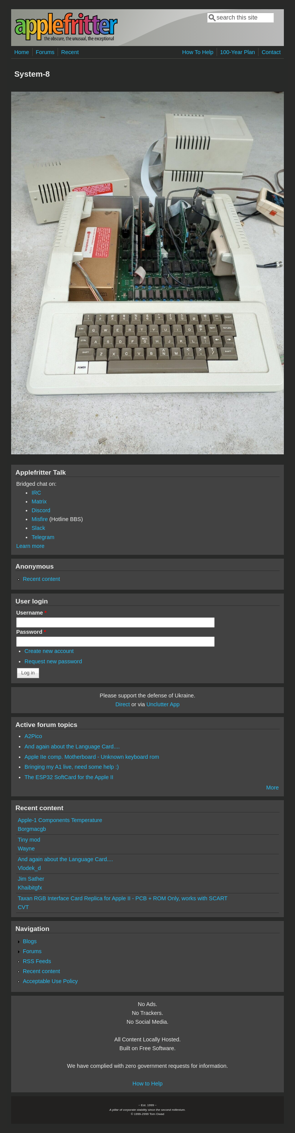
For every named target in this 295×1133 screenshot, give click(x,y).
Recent (70, 52)
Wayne (26, 848)
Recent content (41, 579)
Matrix (38, 501)
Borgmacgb (32, 829)
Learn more (30, 546)
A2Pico (33, 736)
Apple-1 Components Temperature (60, 820)
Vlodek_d (29, 868)
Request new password (53, 661)
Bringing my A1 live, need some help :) (72, 767)
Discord (40, 510)
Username (31, 613)
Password (31, 632)
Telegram (42, 537)
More (272, 787)
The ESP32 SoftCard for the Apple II (69, 777)
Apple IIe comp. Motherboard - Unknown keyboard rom (92, 757)
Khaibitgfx (30, 888)
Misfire (39, 519)
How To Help (197, 52)
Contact (271, 52)
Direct (122, 704)
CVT (23, 907)
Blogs (29, 941)
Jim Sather (31, 879)
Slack (38, 528)
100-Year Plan (237, 52)
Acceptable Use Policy (50, 981)
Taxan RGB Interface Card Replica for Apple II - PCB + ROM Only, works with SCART (122, 898)
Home (21, 52)
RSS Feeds (37, 961)
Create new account (49, 651)
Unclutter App (162, 704)
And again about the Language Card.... (72, 746)
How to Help (147, 1083)
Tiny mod (29, 840)
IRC (36, 493)
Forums (45, 52)
